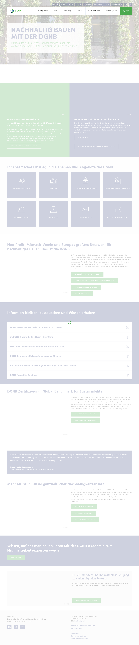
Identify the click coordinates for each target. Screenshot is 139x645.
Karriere (55, 4)
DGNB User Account (67, 4)
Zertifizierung (67, 11)
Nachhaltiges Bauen (42, 11)
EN (126, 4)
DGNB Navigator (117, 4)
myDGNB (78, 4)
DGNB (55, 11)
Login (126, 11)
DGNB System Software (101, 4)
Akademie (80, 11)
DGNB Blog (87, 4)
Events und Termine (94, 11)
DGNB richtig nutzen (111, 11)
